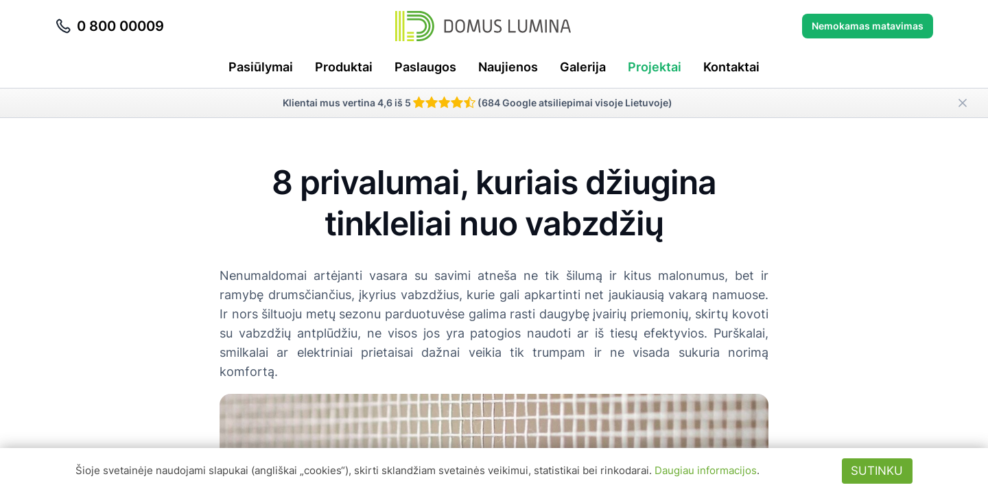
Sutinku (877, 471)
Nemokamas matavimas (868, 26)
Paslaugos (425, 67)
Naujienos (508, 67)
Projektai (654, 67)
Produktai (344, 67)
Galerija (583, 67)
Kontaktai (731, 67)
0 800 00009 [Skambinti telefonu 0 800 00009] (109, 26)
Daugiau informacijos (706, 470)
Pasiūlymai (260, 67)
